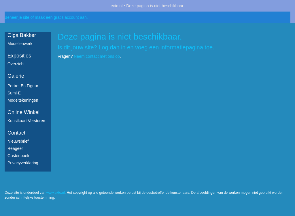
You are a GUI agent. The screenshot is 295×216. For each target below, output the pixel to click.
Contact (16, 133)
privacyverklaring (22, 163)
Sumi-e (14, 93)
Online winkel (23, 112)
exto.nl (116, 5)
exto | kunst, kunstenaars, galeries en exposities (21, 6)
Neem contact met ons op (97, 56)
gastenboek (18, 155)
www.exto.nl (55, 193)
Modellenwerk (19, 43)
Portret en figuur (22, 85)
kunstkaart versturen (26, 120)
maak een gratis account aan (61, 17)
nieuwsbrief (18, 141)
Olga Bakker (21, 35)
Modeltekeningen (22, 100)
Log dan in (112, 47)
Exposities (19, 56)
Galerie (15, 76)
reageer (15, 148)
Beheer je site (17, 17)
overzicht (15, 64)
